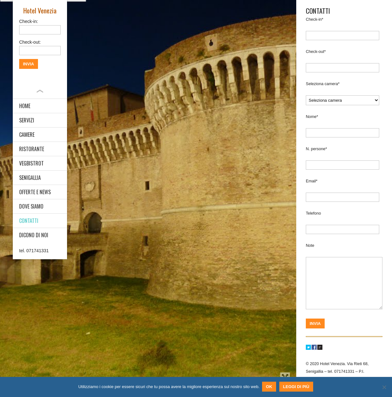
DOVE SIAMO (31, 206)
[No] (384, 387)
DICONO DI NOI (33, 235)
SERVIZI (26, 120)
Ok (270, 387)
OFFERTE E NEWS (35, 192)
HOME (24, 106)
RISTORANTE (31, 149)
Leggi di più (297, 387)
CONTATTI (28, 220)
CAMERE (26, 134)
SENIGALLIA (30, 177)
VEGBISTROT (31, 163)
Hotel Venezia (40, 10)
